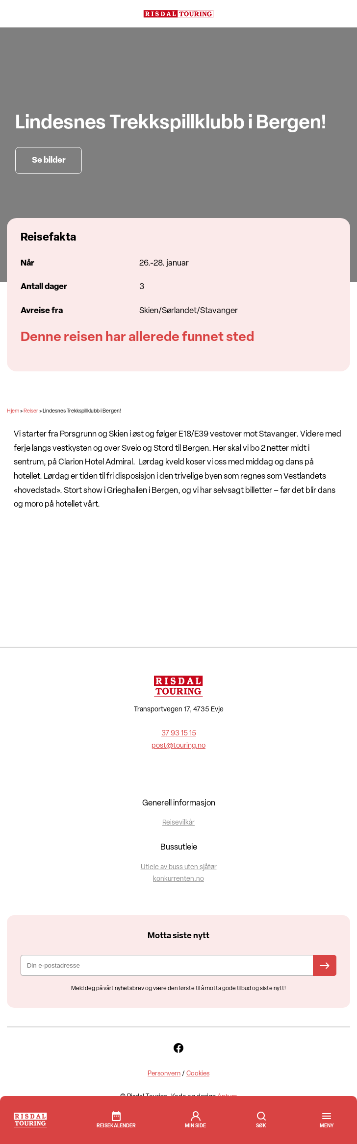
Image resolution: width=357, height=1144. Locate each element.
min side (195, 1126)
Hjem (13, 411)
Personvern (164, 1074)
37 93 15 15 (178, 733)
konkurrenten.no (178, 879)
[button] (326, 1126)
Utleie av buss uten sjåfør (179, 867)
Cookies (197, 1074)
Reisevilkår (178, 823)
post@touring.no (178, 746)
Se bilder (49, 160)
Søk (261, 1116)
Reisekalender (116, 1126)
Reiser (31, 411)
